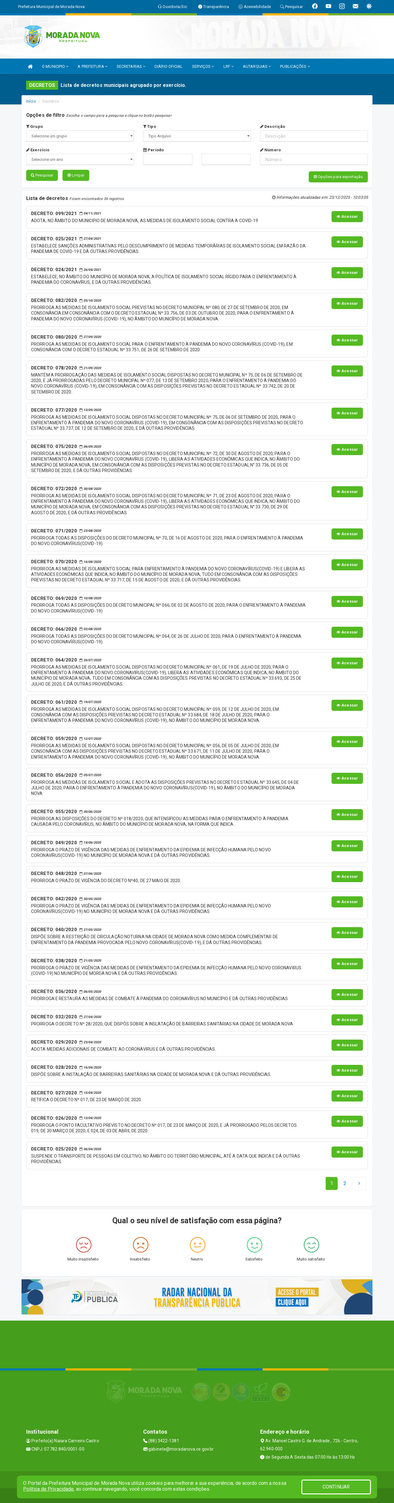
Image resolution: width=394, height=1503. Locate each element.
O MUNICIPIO (55, 66)
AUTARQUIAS (257, 66)
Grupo (34, 126)
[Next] (345, 1182)
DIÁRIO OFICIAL (169, 66)
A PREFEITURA (92, 66)
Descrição (272, 126)
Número (270, 150)
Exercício (37, 150)
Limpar (75, 175)
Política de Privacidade (48, 1489)
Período (153, 150)
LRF (228, 66)
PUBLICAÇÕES (295, 66)
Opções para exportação (338, 176)
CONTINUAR (336, 1487)
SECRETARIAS (131, 66)
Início (31, 101)
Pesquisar (42, 175)
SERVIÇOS (203, 66)
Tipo (149, 126)
